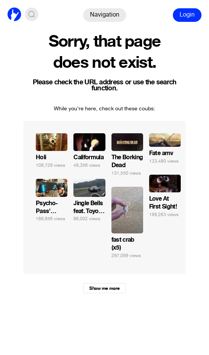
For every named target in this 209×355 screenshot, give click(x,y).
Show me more (104, 288)
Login (187, 14)
